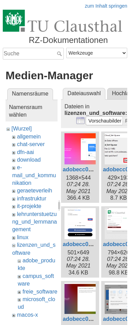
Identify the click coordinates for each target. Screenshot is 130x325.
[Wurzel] (21, 129)
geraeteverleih (34, 190)
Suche (60, 53)
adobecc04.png (83, 244)
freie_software (40, 292)
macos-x (27, 315)
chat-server (31, 144)
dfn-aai (25, 152)
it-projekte (29, 206)
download (29, 160)
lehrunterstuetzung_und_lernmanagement (34, 222)
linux (22, 237)
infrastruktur (31, 198)
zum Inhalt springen (106, 6)
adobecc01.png (83, 169)
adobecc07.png (83, 319)
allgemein (29, 136)
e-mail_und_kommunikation (34, 175)
